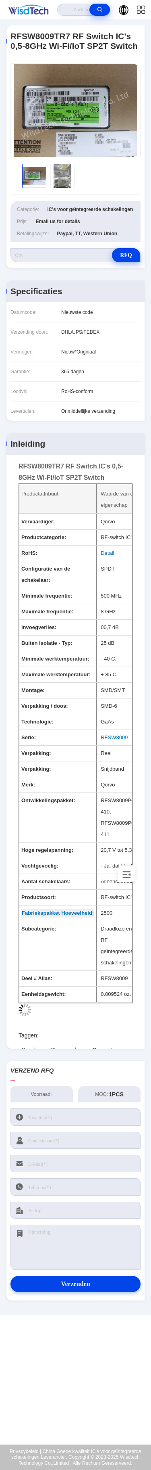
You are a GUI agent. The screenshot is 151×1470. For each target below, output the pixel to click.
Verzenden (75, 1283)
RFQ (126, 255)
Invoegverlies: (38, 627)
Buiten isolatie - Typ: (46, 643)
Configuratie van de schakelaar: (45, 574)
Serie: (28, 737)
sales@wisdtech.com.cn (81, 1394)
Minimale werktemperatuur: (55, 659)
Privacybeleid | (25, 1451)
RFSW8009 (114, 737)
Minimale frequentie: (46, 596)
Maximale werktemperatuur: (56, 674)
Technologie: (37, 722)
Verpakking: (36, 753)
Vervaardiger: (38, 522)
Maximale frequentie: (47, 611)
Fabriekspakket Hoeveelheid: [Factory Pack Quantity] (58, 913)
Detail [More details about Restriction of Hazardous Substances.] (107, 553)
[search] (99, 10)
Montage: (33, 690)
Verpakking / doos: (44, 706)
